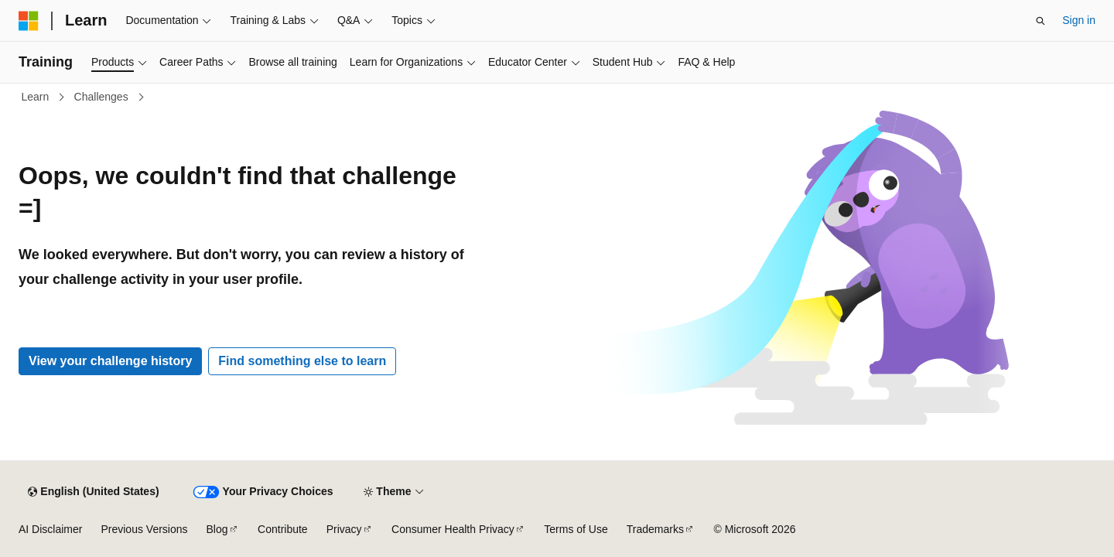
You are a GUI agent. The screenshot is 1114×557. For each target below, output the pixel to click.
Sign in (1078, 20)
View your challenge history (110, 360)
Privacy (344, 529)
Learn (37, 97)
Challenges (103, 97)
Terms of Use (575, 529)
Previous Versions (144, 529)
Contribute (283, 529)
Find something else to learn (302, 360)
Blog (217, 529)
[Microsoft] (29, 21)
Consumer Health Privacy (452, 529)
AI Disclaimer (50, 529)
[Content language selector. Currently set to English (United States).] (93, 492)
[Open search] (1040, 21)
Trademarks (655, 529)
